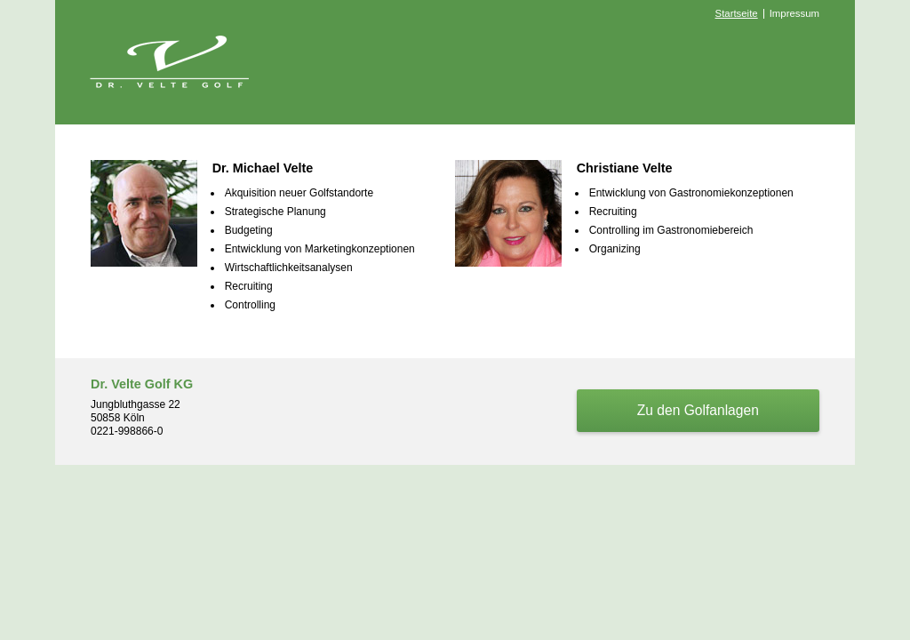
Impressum (794, 13)
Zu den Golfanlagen (698, 410)
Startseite (736, 13)
